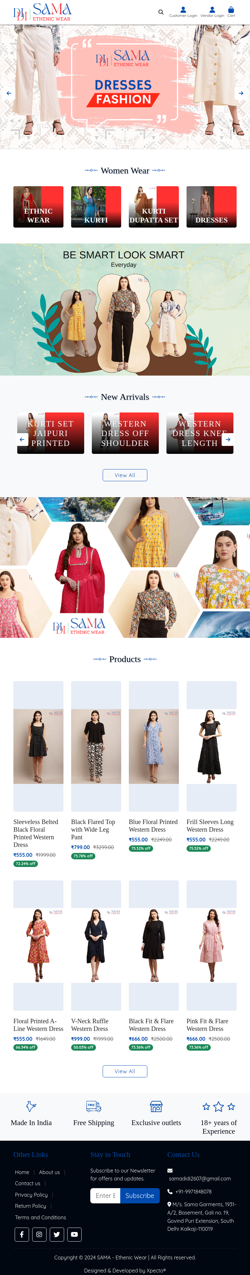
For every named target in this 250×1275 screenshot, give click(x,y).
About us (49, 1172)
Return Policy (30, 1206)
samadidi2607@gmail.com (200, 1178)
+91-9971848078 (193, 1191)
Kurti (96, 220)
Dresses (211, 220)
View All (124, 475)
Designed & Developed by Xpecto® (125, 1270)
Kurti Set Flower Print (51, 438)
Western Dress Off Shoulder (200, 433)
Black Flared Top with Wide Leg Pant (93, 829)
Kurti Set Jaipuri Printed (125, 433)
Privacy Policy (31, 1195)
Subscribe (140, 1196)
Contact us (27, 1183)
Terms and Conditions (40, 1217)
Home (22, 1172)
